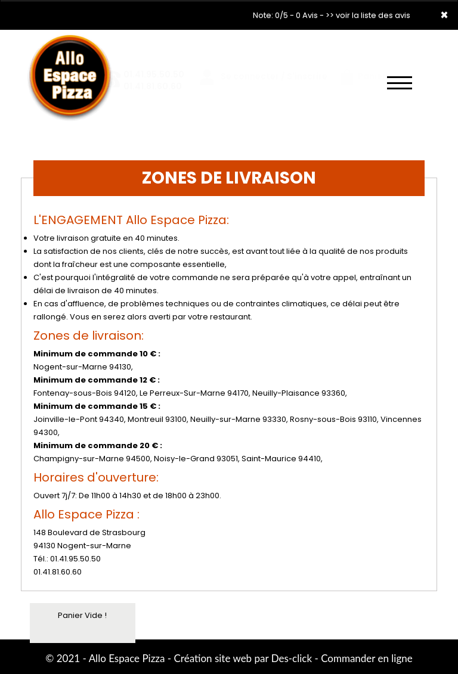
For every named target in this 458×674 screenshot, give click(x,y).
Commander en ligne (367, 658)
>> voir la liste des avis (368, 15)
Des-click (291, 658)
